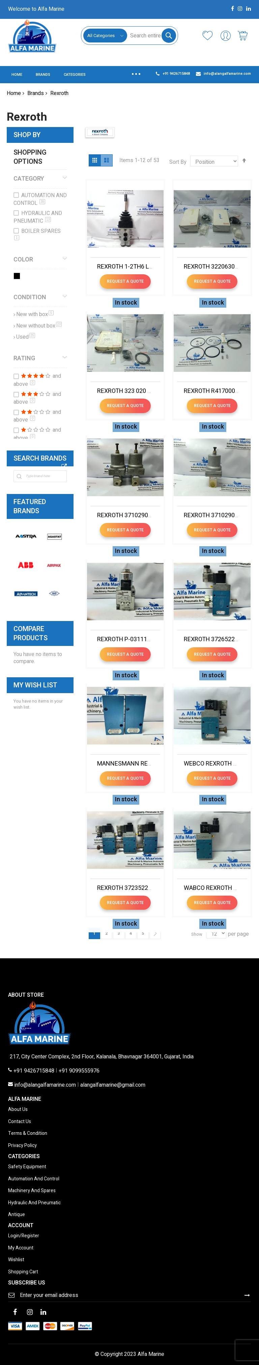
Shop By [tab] (26, 135)
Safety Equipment (27, 1167)
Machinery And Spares (32, 1191)
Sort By (177, 162)
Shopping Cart (23, 1272)
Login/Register (23, 1236)
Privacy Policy (22, 1146)
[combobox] (151, 35)
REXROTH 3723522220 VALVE (136, 888)
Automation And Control (33, 1179)
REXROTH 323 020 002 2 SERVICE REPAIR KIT (157, 391)
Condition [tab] (29, 297)
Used (25, 337)
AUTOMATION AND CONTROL (40, 199)
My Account (20, 1248)
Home (14, 93)
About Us (18, 1110)
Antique (16, 1215)
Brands (35, 93)
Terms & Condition (27, 1133)
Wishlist (16, 1260)
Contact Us (19, 1122)
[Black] (18, 277)
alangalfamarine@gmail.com (112, 1085)
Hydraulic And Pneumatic (34, 1203)
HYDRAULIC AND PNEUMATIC (37, 217)
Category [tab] (28, 178)
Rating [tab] (24, 358)
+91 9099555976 (79, 1071)
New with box (35, 314)
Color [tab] (23, 259)
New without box (39, 326)
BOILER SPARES (37, 233)
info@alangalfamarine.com (45, 1085)
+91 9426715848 (33, 1071)
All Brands (64, 466)
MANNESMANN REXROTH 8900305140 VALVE (158, 763)
